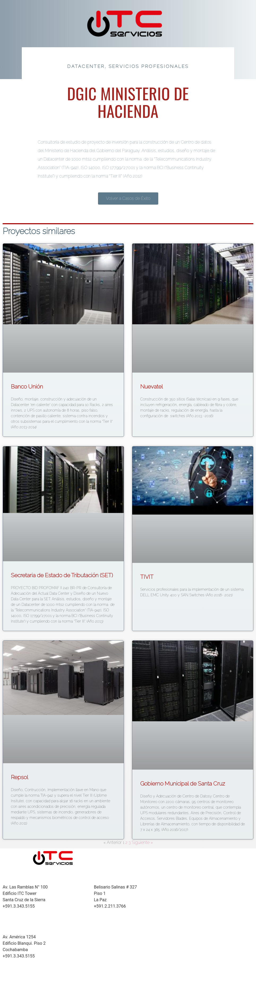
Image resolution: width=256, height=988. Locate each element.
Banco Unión (27, 386)
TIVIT (146, 576)
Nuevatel (151, 386)
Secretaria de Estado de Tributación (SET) (62, 575)
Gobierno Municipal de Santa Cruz (182, 783)
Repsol (19, 777)
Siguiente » (142, 842)
